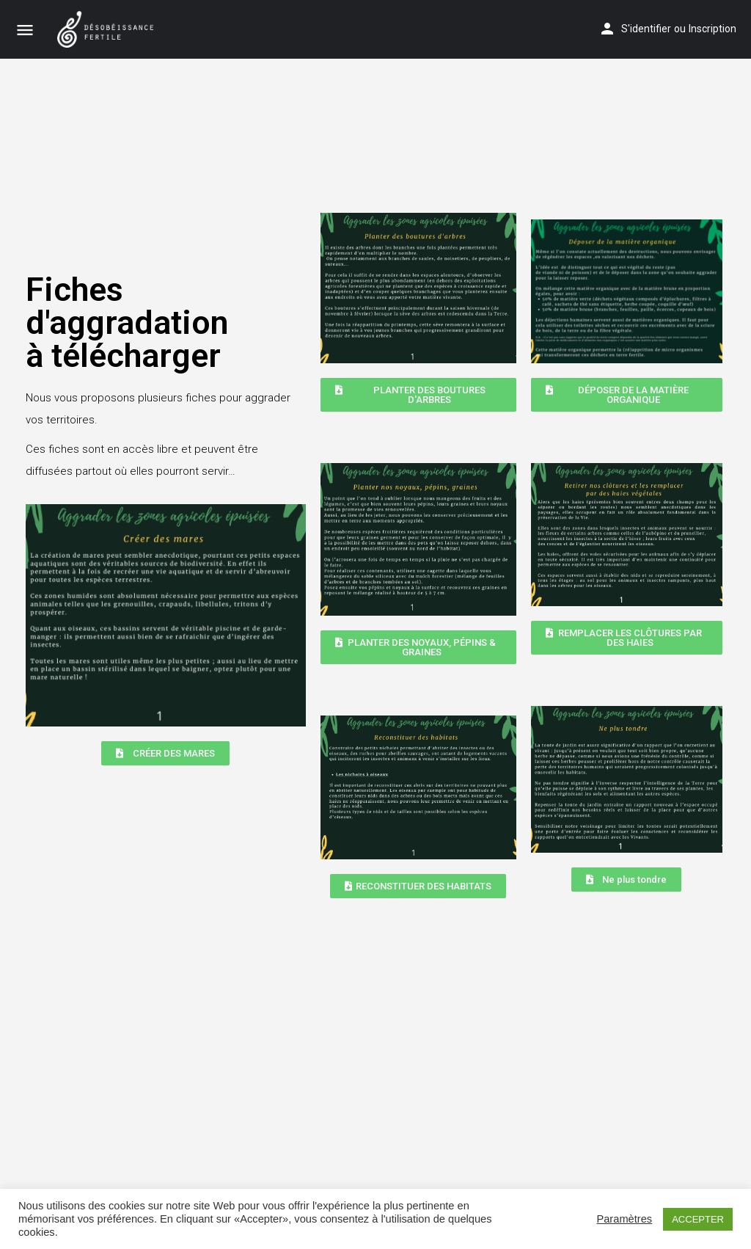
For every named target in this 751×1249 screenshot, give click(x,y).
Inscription (712, 28)
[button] (165, 753)
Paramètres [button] (624, 1219)
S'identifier (646, 28)
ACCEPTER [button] (698, 1219)
